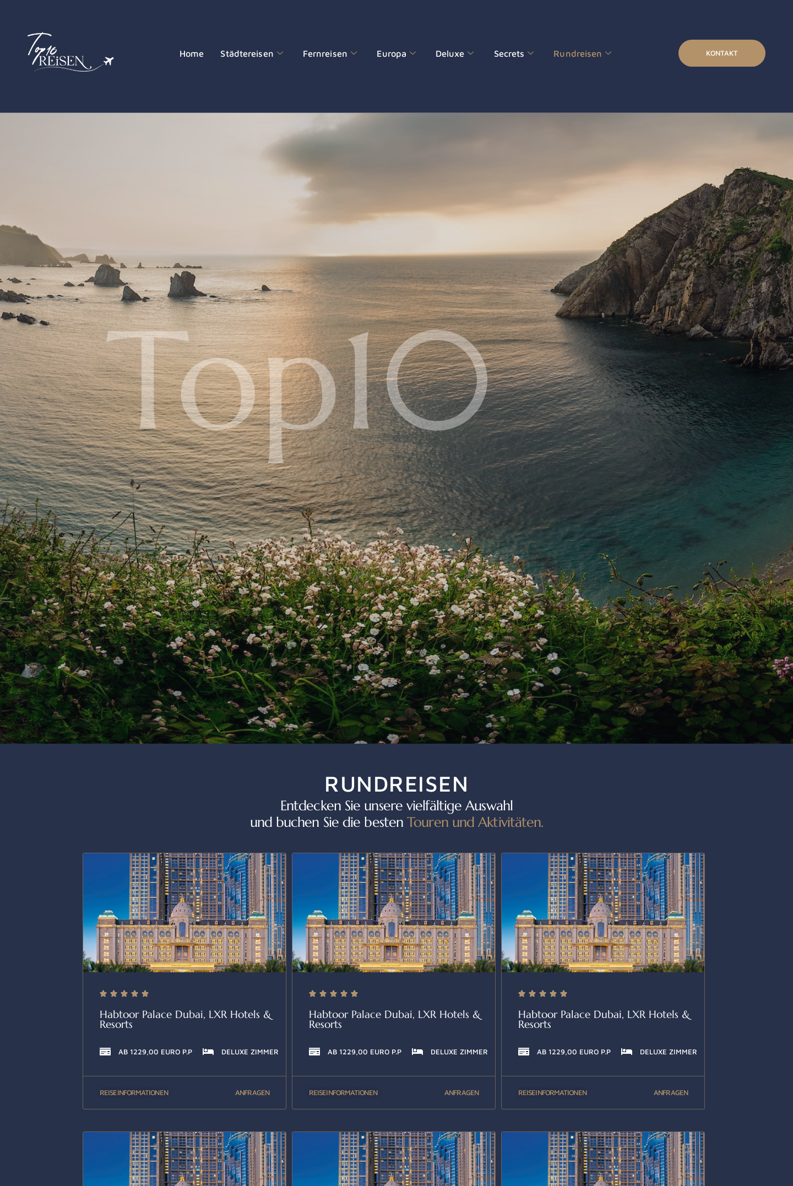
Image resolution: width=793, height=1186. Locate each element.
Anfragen (252, 1092)
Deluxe (439, 53)
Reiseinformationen (134, 1092)
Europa (383, 53)
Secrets (494, 53)
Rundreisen (559, 53)
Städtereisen (246, 53)
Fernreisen (320, 53)
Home (191, 53)
